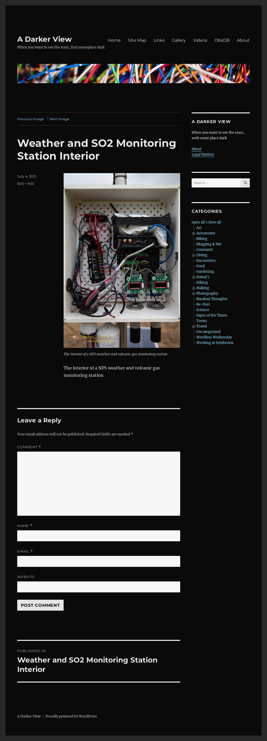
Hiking (202, 282)
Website (26, 577)
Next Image (59, 119)
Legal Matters (203, 154)
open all (198, 222)
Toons (201, 321)
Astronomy (205, 233)
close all (214, 222)
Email (25, 551)
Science (202, 310)
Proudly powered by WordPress (71, 716)
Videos (200, 40)
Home (114, 40)
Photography (207, 293)
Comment (29, 447)
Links (159, 40)
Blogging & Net (208, 244)
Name (24, 526)
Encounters (206, 260)
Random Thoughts (212, 299)
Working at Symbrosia (214, 343)
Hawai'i (202, 277)
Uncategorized (208, 332)
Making (202, 288)
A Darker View (44, 39)
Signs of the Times (211, 315)
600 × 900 (25, 183)
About (243, 40)
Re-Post (203, 304)
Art (199, 228)
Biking (201, 238)
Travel (201, 326)
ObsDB (222, 40)
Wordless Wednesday (214, 337)
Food (200, 266)
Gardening (205, 271)
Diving (201, 255)
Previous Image (30, 119)
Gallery (179, 40)
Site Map (137, 40)
